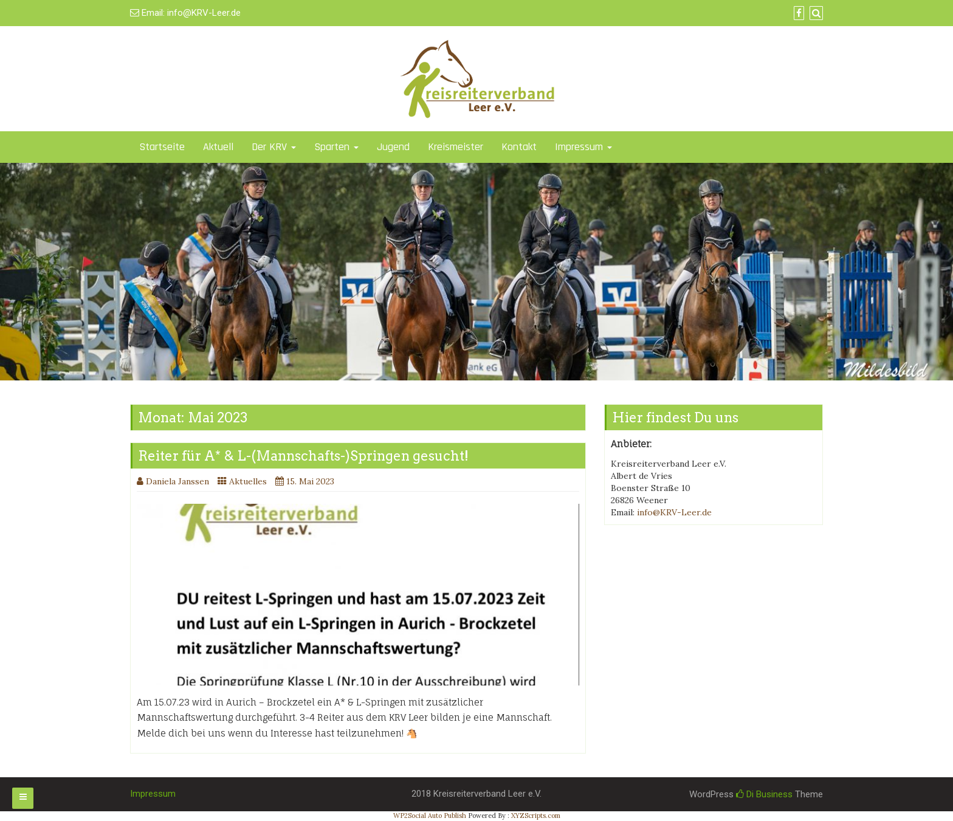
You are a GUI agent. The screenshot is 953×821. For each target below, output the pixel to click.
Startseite (162, 147)
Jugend (393, 147)
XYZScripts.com (535, 815)
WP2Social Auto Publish (429, 815)
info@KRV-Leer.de (204, 12)
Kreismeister (455, 147)
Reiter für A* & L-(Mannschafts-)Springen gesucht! (303, 456)
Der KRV (274, 147)
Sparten (336, 147)
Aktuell (218, 147)
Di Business (764, 794)
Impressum (583, 147)
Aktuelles (248, 481)
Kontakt (519, 147)
